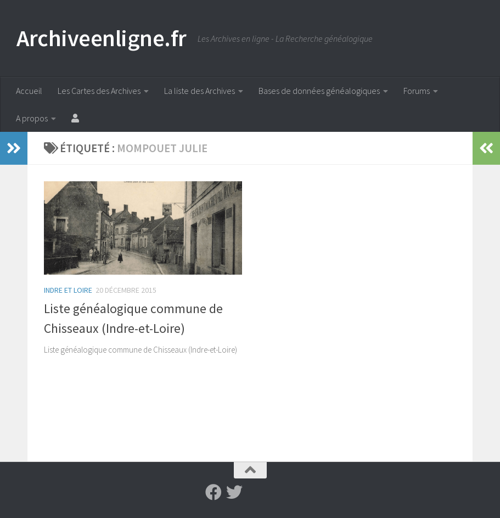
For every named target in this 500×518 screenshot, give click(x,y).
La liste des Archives (199, 90)
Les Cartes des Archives (99, 90)
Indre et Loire (68, 290)
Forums (416, 90)
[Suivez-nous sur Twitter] (234, 492)
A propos (32, 118)
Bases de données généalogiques (319, 90)
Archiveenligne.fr (101, 38)
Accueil (29, 90)
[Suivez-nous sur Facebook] (213, 492)
